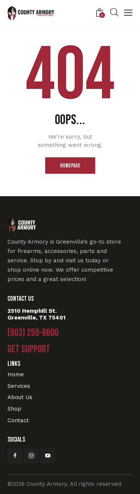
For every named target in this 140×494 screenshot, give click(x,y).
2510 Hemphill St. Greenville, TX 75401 (36, 314)
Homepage (70, 165)
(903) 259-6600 (33, 332)
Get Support (28, 349)
